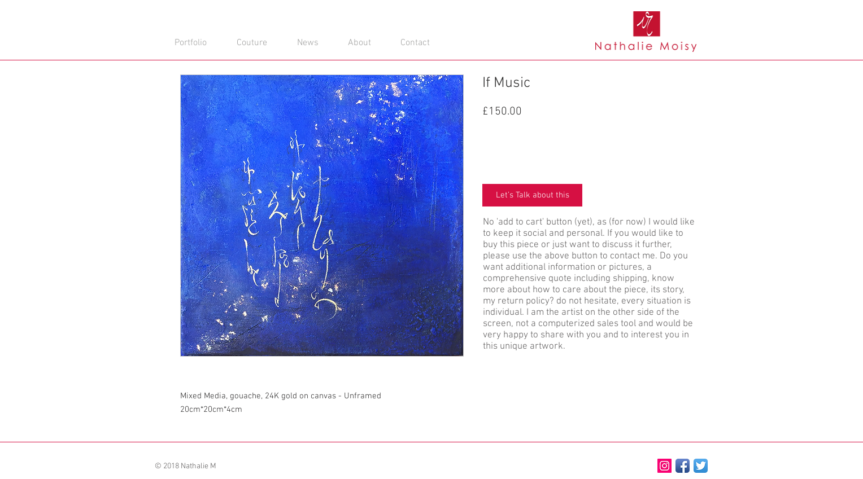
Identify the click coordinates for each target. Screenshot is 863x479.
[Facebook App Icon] (682, 466)
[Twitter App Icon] (701, 466)
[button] (414, 26)
